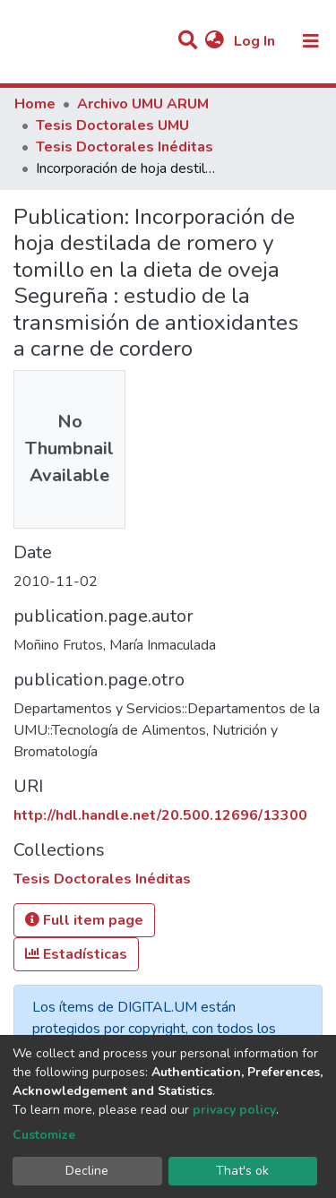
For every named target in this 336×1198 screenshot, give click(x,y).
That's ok (242, 1170)
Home (35, 104)
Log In (256, 41)
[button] (214, 41)
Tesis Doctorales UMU (112, 125)
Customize (44, 1134)
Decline (86, 1170)
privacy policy (234, 1109)
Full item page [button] (84, 920)
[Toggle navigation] (311, 41)
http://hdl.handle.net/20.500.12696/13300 (160, 815)
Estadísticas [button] (76, 954)
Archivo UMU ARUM (143, 104)
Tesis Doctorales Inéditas (124, 147)
